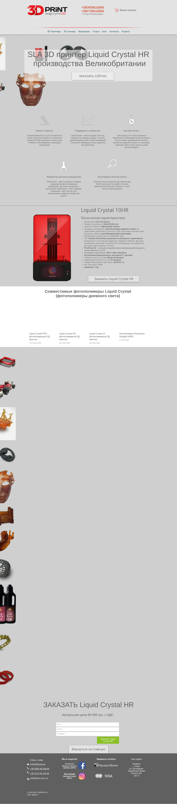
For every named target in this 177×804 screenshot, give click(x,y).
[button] (128, 10)
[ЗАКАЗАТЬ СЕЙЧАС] (93, 76)
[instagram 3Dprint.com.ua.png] (81, 776)
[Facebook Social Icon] (81, 765)
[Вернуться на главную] (88, 749)
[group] (88, 324)
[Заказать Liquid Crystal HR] (113, 279)
